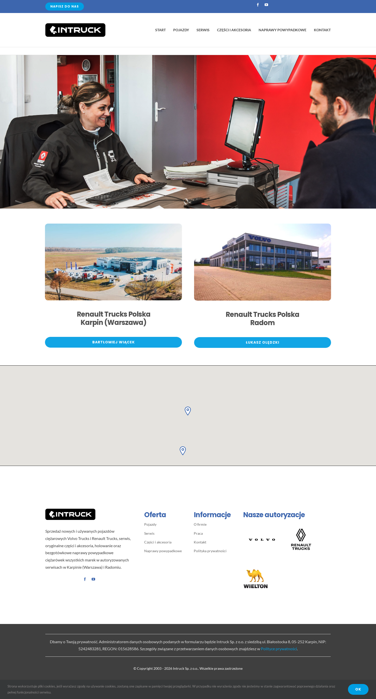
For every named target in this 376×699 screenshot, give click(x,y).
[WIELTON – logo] (255, 568)
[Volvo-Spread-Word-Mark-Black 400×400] (262, 523)
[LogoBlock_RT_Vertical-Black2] (301, 528)
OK (358, 689)
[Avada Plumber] (75, 25)
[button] (188, 410)
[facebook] (258, 5)
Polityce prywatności (279, 648)
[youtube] (266, 5)
